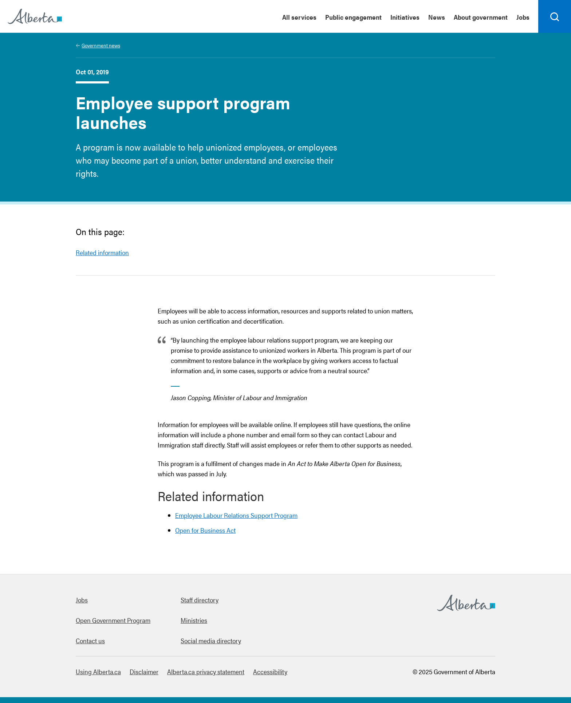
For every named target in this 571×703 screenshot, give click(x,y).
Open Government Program (113, 620)
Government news (101, 45)
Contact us (90, 640)
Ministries (194, 620)
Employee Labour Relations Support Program (236, 515)
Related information (102, 252)
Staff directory (199, 599)
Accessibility (270, 671)
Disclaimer (144, 671)
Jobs (82, 599)
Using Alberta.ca (98, 671)
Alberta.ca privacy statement (205, 671)
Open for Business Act (205, 530)
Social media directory (211, 640)
